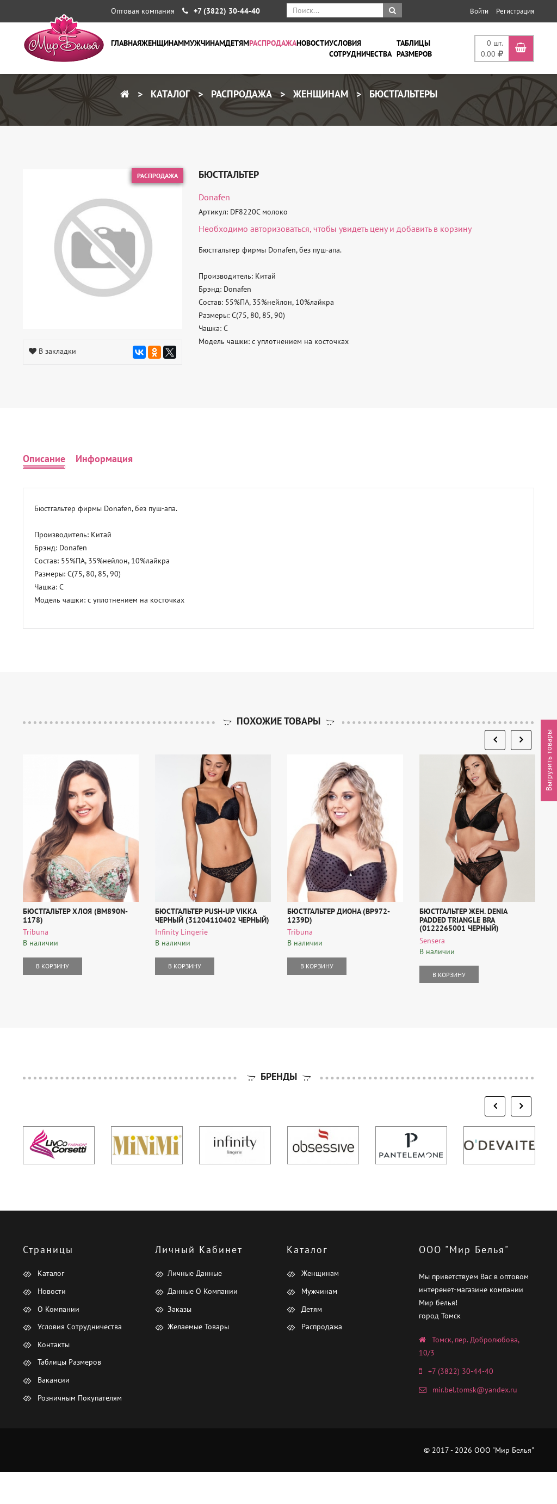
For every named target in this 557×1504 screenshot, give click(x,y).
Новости (312, 43)
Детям (237, 43)
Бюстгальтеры (402, 94)
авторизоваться (280, 228)
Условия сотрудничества (360, 48)
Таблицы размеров (414, 48)
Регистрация (515, 11)
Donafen (214, 197)
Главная (126, 43)
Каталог (169, 94)
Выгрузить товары (549, 760)
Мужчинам (204, 43)
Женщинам (162, 43)
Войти (479, 11)
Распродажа (272, 43)
